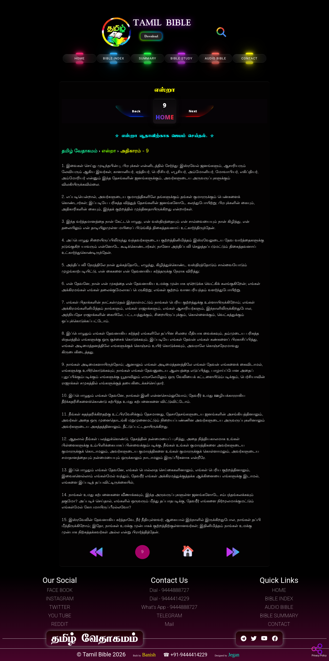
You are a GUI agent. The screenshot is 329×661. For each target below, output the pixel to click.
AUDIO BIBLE (215, 58)
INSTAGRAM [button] (60, 599)
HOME (79, 58)
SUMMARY (147, 58)
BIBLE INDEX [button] (279, 599)
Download (151, 36)
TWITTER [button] (59, 607)
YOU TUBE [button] (59, 616)
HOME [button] (279, 590)
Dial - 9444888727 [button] (169, 590)
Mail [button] (169, 624)
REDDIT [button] (59, 624)
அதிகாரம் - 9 (134, 151)
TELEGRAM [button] (169, 616)
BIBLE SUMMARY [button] (279, 616)
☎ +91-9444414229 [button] (186, 655)
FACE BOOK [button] (60, 590)
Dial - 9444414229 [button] (169, 599)
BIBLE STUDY (181, 58)
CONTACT (249, 58)
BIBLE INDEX (113, 58)
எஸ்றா (109, 151)
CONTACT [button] (279, 624)
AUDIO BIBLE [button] (279, 607)
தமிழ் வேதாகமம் (79, 151)
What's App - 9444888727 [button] (169, 607)
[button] (116, 32)
